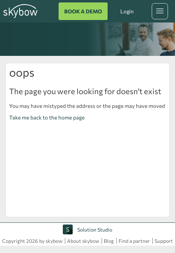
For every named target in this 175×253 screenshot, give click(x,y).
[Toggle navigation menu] (160, 11)
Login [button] (127, 11)
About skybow (83, 241)
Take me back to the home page (47, 117)
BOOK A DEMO (83, 11)
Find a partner (134, 241)
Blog (109, 241)
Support (164, 241)
